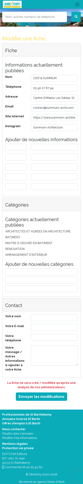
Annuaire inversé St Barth (21, 419)
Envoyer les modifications (41, 396)
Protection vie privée (18, 448)
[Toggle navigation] (41, 4)
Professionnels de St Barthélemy (27, 414)
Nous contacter (14, 429)
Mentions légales (15, 444)
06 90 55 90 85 (32, 467)
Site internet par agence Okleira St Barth (42, 481)
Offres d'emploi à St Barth (21, 423)
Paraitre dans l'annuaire (17, 433)
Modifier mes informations (19, 438)
